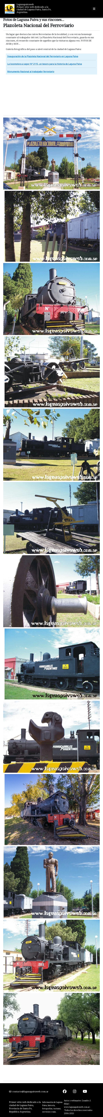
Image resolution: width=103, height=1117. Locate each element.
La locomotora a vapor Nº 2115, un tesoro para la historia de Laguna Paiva (44, 63)
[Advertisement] (51, 94)
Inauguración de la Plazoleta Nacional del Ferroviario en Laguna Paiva (42, 56)
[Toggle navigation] (94, 9)
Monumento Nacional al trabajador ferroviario (30, 71)
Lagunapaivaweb (25, 4)
